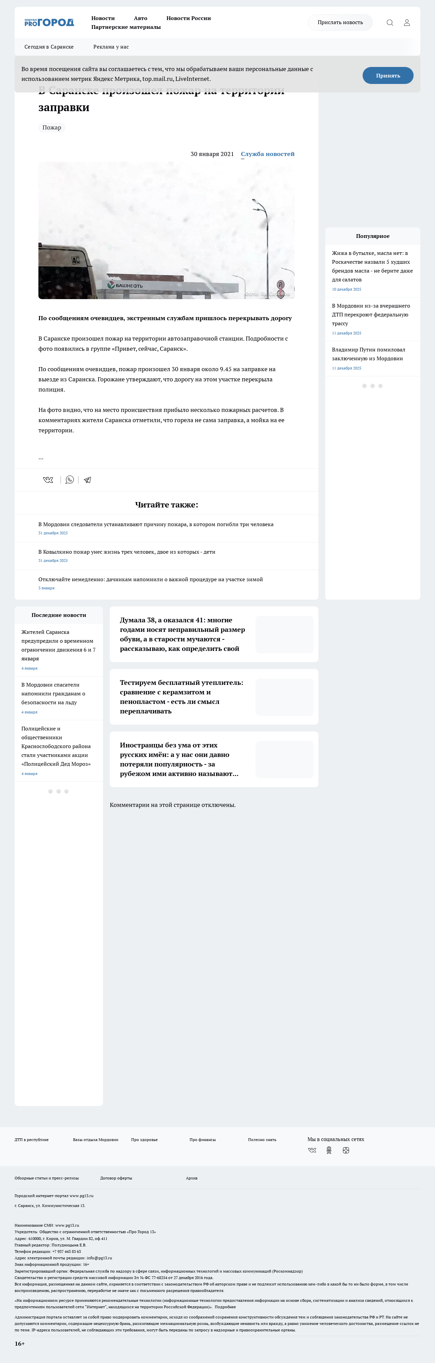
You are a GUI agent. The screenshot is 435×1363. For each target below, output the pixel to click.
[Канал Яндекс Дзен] (345, 1150)
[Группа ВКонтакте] (311, 1150)
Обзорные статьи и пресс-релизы (47, 1177)
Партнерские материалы (126, 26)
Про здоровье (144, 1139)
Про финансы (203, 1139)
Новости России (189, 18)
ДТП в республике (32, 1139)
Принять (388, 75)
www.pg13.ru (81, 1195)
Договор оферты (116, 1177)
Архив (191, 1177)
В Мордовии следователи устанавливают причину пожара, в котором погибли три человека (166, 529)
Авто (140, 18)
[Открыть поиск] (390, 22)
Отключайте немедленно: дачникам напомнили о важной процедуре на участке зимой (166, 584)
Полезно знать (262, 1139)
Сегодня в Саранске (49, 47)
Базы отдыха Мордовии (95, 1139)
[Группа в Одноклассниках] (328, 1150)
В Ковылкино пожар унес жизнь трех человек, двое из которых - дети (166, 556)
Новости (103, 18)
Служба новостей (268, 154)
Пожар (51, 127)
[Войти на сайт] (407, 22)
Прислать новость (340, 22)
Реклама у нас (111, 47)
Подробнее (225, 1306)
